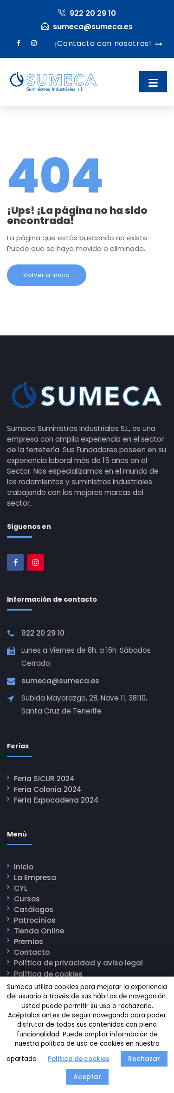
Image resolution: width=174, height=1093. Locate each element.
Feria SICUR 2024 (44, 779)
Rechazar (144, 1058)
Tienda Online (39, 931)
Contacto (32, 952)
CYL (20, 888)
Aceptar (87, 1076)
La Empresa (35, 877)
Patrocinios (35, 920)
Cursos (27, 899)
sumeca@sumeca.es (87, 26)
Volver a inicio (46, 275)
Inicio (23, 867)
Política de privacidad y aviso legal (78, 963)
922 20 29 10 (87, 13)
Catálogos (33, 909)
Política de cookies (48, 974)
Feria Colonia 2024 (48, 789)
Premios (28, 941)
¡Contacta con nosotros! (103, 43)
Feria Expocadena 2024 (56, 800)
